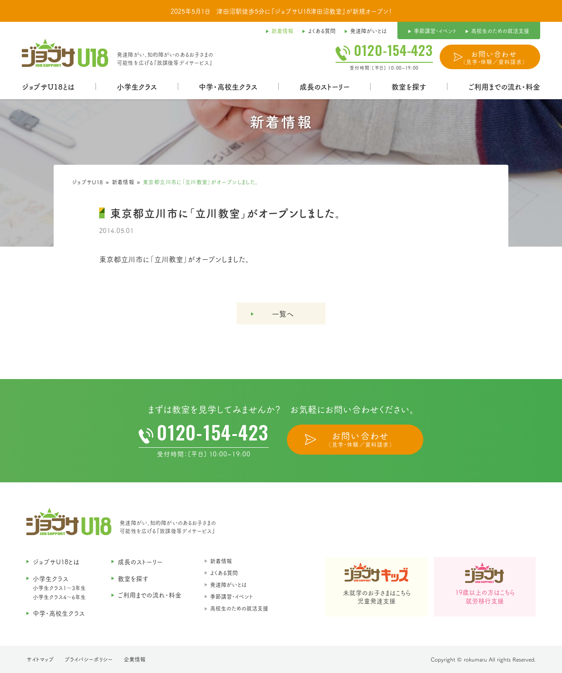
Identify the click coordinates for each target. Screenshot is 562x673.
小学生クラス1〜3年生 (59, 588)
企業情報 (135, 659)
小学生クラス (137, 86)
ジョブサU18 (87, 182)
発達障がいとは (228, 584)
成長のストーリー (325, 86)
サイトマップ (40, 659)
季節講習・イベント (231, 596)
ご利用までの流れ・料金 (504, 86)
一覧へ (283, 314)
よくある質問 (224, 573)
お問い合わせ (494, 57)
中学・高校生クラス (228, 86)
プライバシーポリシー (89, 659)
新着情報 (123, 182)
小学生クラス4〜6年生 (59, 597)
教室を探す (408, 86)
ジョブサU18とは (48, 86)
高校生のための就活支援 (239, 608)
